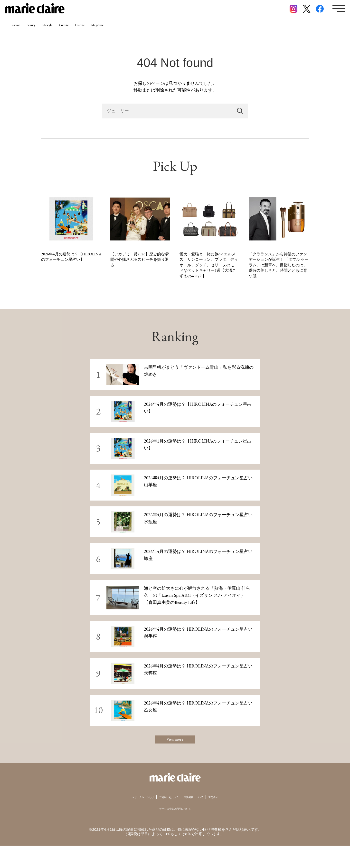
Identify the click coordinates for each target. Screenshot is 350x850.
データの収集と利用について (175, 812)
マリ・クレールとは (130, 801)
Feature (118, 30)
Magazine (144, 30)
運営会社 (228, 801)
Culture (93, 30)
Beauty (43, 30)
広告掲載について (201, 801)
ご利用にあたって (167, 801)
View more (175, 741)
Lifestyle (68, 30)
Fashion (19, 30)
